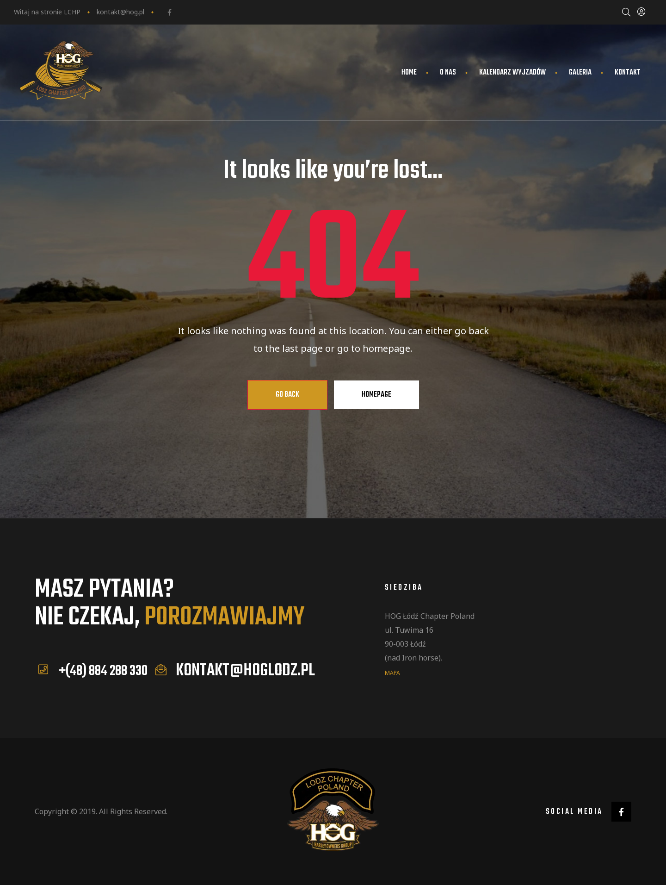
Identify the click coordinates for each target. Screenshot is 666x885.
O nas (448, 73)
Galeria (580, 73)
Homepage (376, 395)
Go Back (287, 395)
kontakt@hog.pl (120, 11)
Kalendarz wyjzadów (512, 73)
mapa (392, 672)
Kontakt (628, 73)
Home (409, 73)
